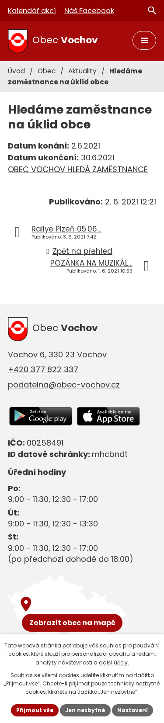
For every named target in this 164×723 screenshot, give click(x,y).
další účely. (114, 662)
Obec (47, 71)
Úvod (16, 71)
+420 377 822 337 (43, 369)
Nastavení (132, 710)
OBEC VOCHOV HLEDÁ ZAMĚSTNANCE (78, 169)
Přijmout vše (34, 710)
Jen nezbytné (85, 710)
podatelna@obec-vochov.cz (64, 384)
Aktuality (82, 71)
